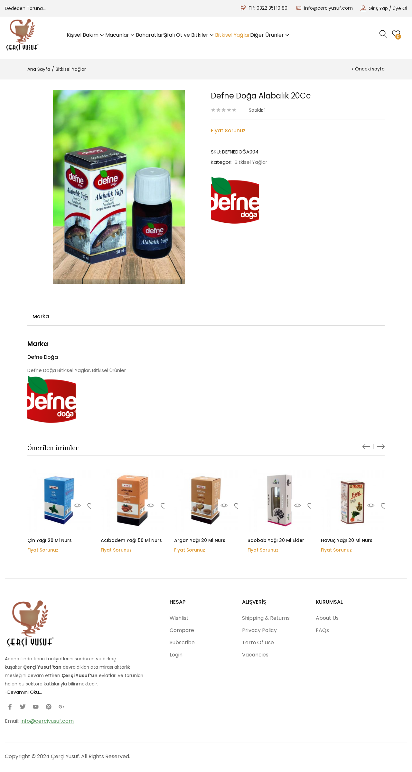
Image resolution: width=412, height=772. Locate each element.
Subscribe (182, 642)
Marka (41, 316)
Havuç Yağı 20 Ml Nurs (346, 540)
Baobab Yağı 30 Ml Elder (276, 540)
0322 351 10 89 (272, 8)
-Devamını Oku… (23, 692)
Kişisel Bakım (86, 35)
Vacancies (255, 654)
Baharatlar (149, 35)
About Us (327, 618)
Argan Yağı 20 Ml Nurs (199, 540)
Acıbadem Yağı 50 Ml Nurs (131, 540)
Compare (182, 630)
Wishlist (179, 618)
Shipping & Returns (266, 618)
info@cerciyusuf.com (328, 8)
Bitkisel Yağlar (232, 35)
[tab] (40, 317)
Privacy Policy (259, 630)
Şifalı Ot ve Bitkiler (189, 35)
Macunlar (120, 35)
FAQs (322, 630)
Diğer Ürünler (270, 35)
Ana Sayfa (38, 69)
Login (176, 654)
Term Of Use (258, 642)
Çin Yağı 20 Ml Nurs (49, 540)
